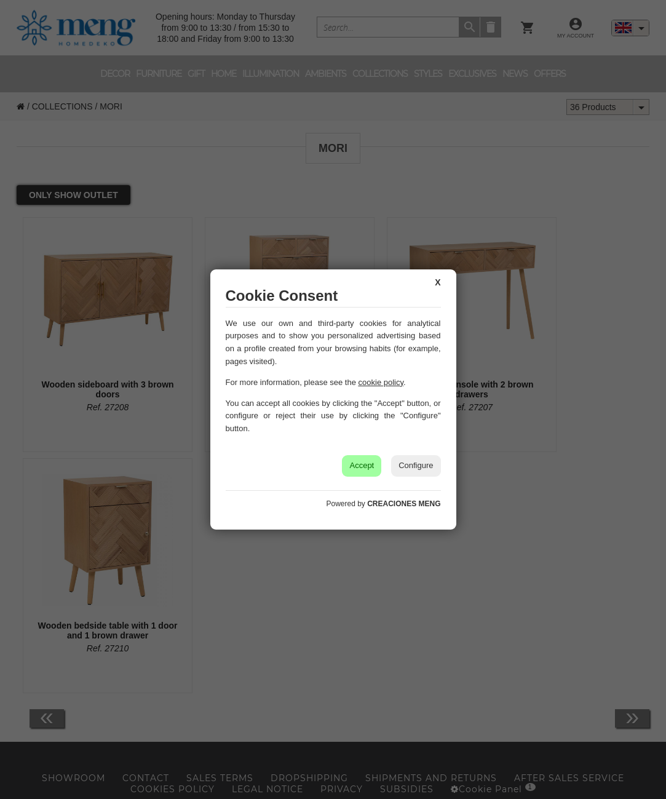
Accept (361, 465)
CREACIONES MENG (403, 503)
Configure (415, 465)
